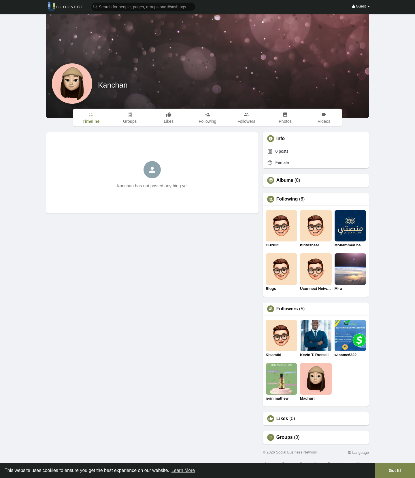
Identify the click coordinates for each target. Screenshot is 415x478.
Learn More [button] (183, 470)
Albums (284, 180)
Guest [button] (361, 6)
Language (358, 452)
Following (287, 199)
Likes (282, 418)
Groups (284, 437)
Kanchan (113, 85)
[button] (143, 6)
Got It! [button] (395, 470)
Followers (287, 309)
